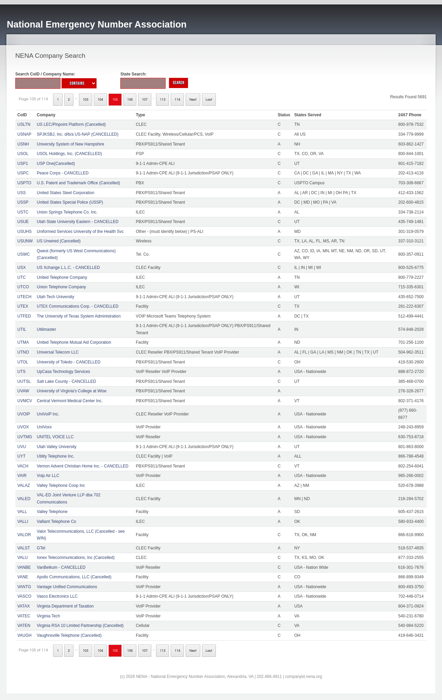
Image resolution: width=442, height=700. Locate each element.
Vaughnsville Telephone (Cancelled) (69, 635)
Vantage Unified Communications (67, 586)
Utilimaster (46, 329)
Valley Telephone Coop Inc (61, 485)
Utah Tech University (55, 296)
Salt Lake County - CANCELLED (66, 381)
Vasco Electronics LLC (57, 596)
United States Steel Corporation (65, 192)
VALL (22, 511)
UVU (21, 446)
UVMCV (24, 400)
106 (130, 99)
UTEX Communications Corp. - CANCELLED (77, 306)
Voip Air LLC (48, 475)
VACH (22, 466)
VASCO (24, 596)
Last (209, 99)
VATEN (23, 625)
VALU (22, 557)
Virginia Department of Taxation (65, 606)
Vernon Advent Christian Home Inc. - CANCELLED (82, 466)
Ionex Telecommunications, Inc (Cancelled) (76, 557)
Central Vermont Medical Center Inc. (69, 400)
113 (163, 99)
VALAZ (23, 485)
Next (193, 99)
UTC (21, 277)
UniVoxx (44, 427)
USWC (23, 254)
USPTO (24, 183)
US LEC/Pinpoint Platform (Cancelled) (71, 124)
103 (85, 99)
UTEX (22, 306)
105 (115, 99)
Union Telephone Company (61, 287)
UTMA (23, 342)
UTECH (24, 296)
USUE (23, 221)
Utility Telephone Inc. (55, 456)
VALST (23, 548)
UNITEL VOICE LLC (55, 436)
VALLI (22, 521)
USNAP (24, 134)
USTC (23, 212)
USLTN (23, 124)
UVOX (23, 427)
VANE (22, 577)
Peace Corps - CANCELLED (62, 173)
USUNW (25, 241)
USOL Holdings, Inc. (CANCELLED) (69, 153)
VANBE (24, 567)
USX (21, 267)
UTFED (24, 316)
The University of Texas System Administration (79, 316)
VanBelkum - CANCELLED (61, 567)
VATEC (23, 616)
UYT (21, 456)
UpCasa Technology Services (63, 371)
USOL (23, 153)
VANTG (24, 586)
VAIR (22, 475)
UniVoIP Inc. (48, 414)
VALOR (24, 534)
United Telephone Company (62, 277)
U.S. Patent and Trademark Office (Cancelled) (78, 183)
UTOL (22, 362)
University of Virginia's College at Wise (71, 391)
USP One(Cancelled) (56, 163)
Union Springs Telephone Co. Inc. (67, 212)
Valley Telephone (52, 511)
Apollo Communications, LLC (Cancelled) (74, 577)
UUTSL (24, 381)
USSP (23, 202)
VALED (23, 498)
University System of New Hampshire (70, 144)
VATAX (23, 606)
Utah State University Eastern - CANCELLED (77, 221)
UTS (21, 371)
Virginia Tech (48, 616)
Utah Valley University (56, 446)
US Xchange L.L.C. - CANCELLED (68, 267)
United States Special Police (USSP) (70, 202)
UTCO (23, 287)
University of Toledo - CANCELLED (68, 362)
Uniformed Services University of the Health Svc (80, 231)
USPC (23, 173)
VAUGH (24, 635)
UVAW (23, 391)
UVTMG (24, 436)
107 (145, 99)
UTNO (23, 352)
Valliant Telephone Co (56, 521)
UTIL (21, 329)
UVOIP (23, 414)
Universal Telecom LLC (58, 352)
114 (177, 99)
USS (21, 192)
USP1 (22, 163)
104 (100, 99)
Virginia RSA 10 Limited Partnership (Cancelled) (80, 625)
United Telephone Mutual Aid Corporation (74, 342)
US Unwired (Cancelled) (59, 241)
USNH (23, 144)
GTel (41, 548)
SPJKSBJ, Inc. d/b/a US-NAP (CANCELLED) (77, 134)
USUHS (24, 231)
